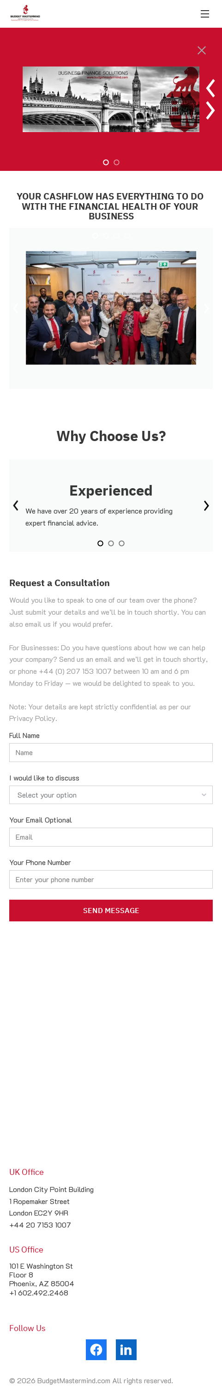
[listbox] (111, 795)
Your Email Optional (40, 819)
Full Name (24, 735)
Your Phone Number (40, 862)
